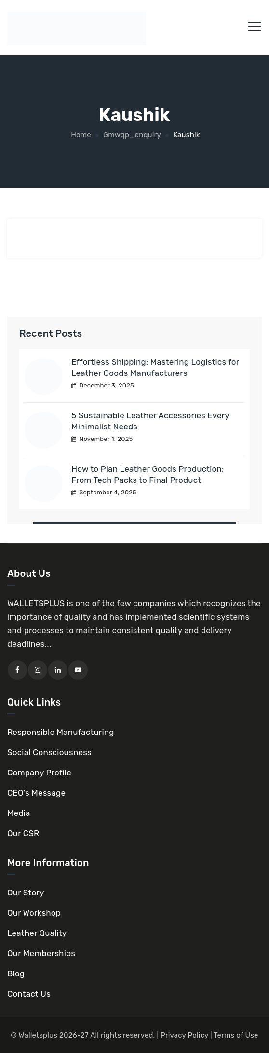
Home (80, 135)
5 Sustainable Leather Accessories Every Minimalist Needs (150, 421)
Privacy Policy (184, 1035)
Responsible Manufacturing (60, 732)
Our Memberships (41, 953)
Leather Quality (37, 933)
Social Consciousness (49, 752)
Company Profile (39, 772)
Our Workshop (34, 913)
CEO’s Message (36, 793)
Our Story (25, 892)
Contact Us (29, 994)
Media (18, 813)
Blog (16, 973)
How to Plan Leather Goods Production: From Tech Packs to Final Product (147, 474)
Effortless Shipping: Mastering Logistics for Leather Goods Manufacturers (155, 367)
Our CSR (23, 833)
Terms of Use (236, 1035)
